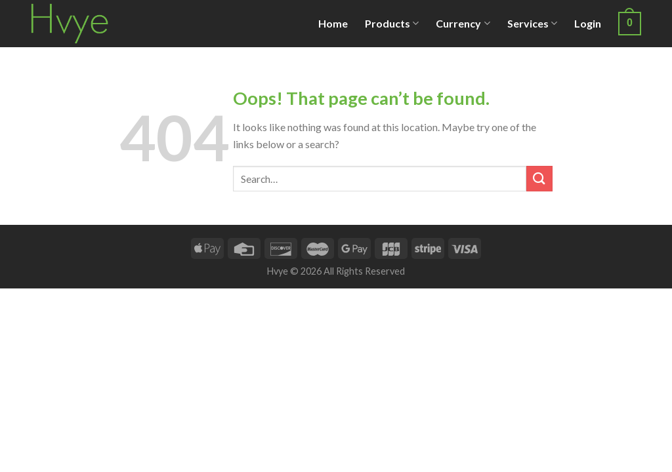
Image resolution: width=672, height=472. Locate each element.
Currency (463, 23)
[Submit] (539, 178)
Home (333, 23)
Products (392, 23)
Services (532, 23)
